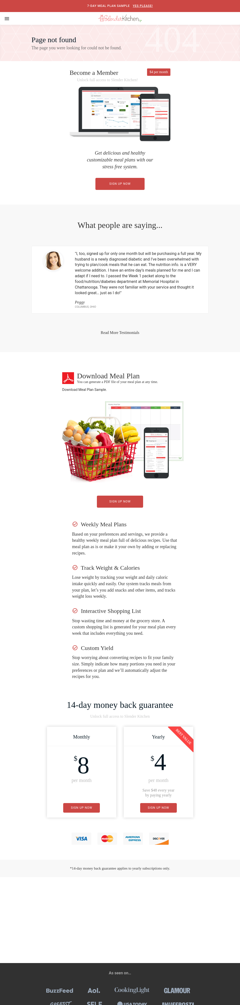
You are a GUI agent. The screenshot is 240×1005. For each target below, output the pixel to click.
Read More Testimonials (120, 333)
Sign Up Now (120, 183)
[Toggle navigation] (7, 18)
